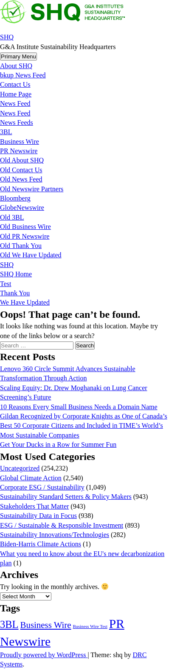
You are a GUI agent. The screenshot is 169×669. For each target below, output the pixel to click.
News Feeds (16, 122)
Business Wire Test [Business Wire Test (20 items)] (90, 626)
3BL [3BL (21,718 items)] (9, 624)
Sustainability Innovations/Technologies (54, 534)
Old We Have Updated (31, 255)
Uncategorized (19, 468)
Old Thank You (21, 245)
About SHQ (16, 65)
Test (5, 283)
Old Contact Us (21, 169)
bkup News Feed (23, 75)
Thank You (15, 293)
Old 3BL (12, 217)
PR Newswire (18, 150)
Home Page (15, 94)
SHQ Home (16, 274)
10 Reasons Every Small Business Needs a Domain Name (79, 406)
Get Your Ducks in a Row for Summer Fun (58, 444)
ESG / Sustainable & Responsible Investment (61, 525)
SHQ (7, 37)
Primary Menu (18, 56)
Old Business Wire (25, 226)
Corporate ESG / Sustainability (42, 487)
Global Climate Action (31, 478)
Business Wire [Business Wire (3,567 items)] (45, 625)
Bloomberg (15, 198)
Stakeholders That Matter (34, 506)
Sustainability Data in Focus (38, 515)
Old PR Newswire (24, 236)
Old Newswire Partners (31, 189)
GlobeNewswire (22, 207)
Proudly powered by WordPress (43, 654)
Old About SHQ (22, 160)
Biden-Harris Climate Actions (40, 544)
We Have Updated (25, 302)
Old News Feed (21, 179)
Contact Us (15, 84)
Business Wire (19, 141)
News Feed (15, 103)
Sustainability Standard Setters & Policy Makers (66, 496)
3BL (6, 131)
